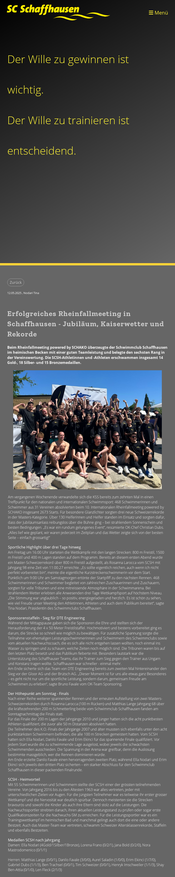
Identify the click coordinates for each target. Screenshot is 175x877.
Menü (158, 12)
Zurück (16, 282)
